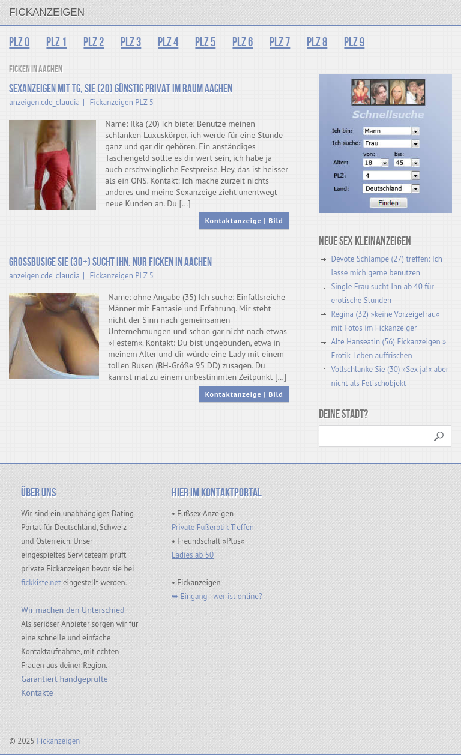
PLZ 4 (168, 42)
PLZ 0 (19, 42)
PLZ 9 (354, 42)
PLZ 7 (280, 42)
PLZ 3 (131, 42)
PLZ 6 (242, 42)
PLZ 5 (205, 42)
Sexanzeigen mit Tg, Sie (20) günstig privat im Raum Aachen (120, 89)
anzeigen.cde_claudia (44, 102)
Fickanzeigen (47, 12)
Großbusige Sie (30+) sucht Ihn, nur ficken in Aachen (110, 262)
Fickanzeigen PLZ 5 (122, 102)
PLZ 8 (317, 42)
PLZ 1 (56, 42)
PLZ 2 (93, 42)
